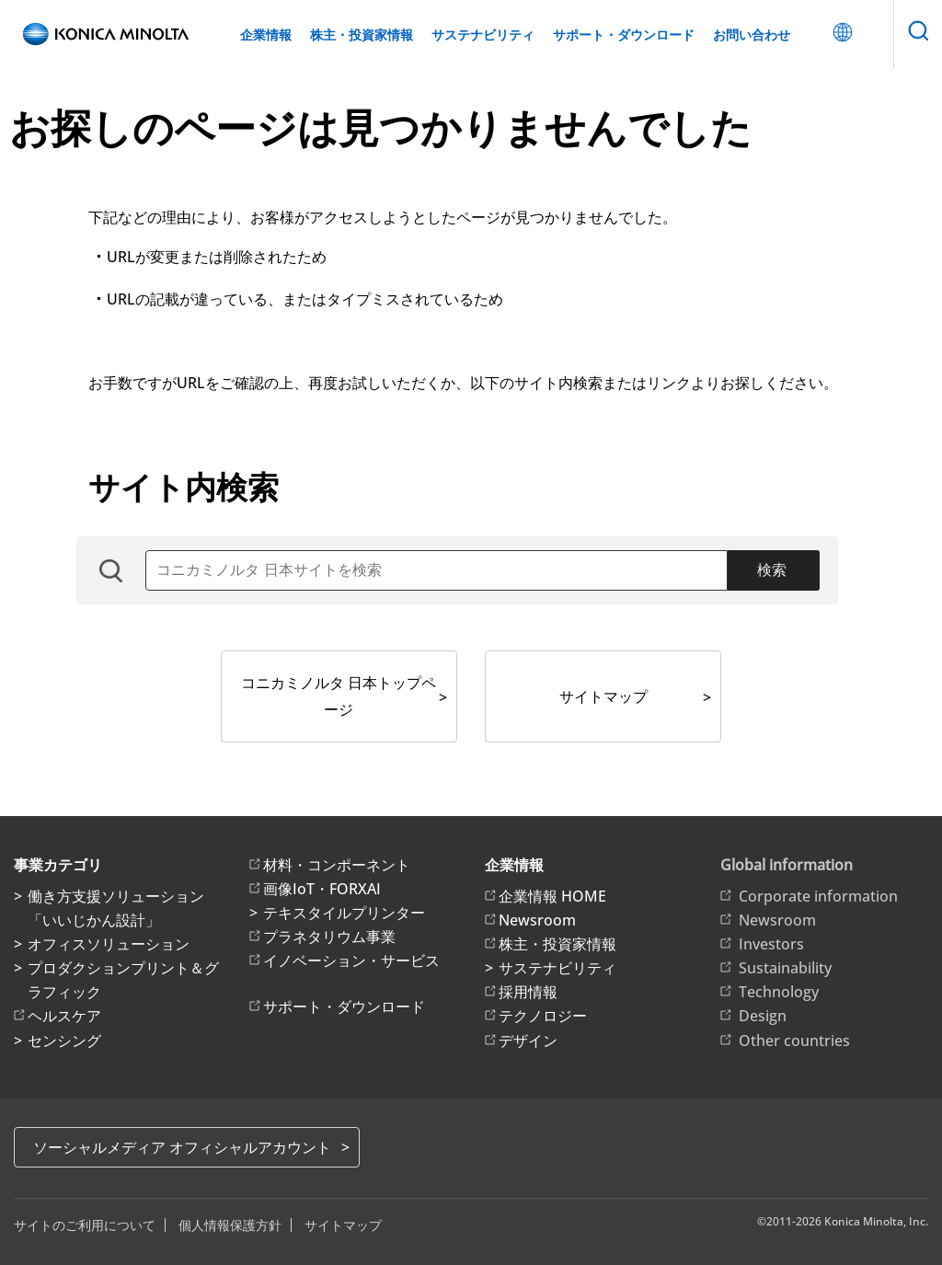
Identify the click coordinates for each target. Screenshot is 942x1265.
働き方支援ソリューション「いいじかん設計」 (116, 908)
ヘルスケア (64, 1016)
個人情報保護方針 (229, 1225)
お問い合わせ (751, 35)
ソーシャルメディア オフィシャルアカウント (182, 1147)
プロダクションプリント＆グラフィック (123, 980)
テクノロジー (543, 1016)
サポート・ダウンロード (624, 35)
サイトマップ (603, 696)
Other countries (794, 1040)
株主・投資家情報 (361, 35)
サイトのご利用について (84, 1225)
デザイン (528, 1040)
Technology (779, 992)
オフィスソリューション (109, 944)
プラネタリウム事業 (329, 936)
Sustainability (785, 968)
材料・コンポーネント (336, 865)
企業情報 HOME (552, 896)
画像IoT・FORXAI (322, 889)
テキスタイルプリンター (344, 913)
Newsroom (537, 920)
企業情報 (266, 35)
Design (763, 1016)
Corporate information (818, 896)
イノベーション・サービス (351, 960)
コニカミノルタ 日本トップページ (338, 696)
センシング (64, 1040)
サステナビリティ (482, 35)
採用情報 (528, 992)
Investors (771, 944)
